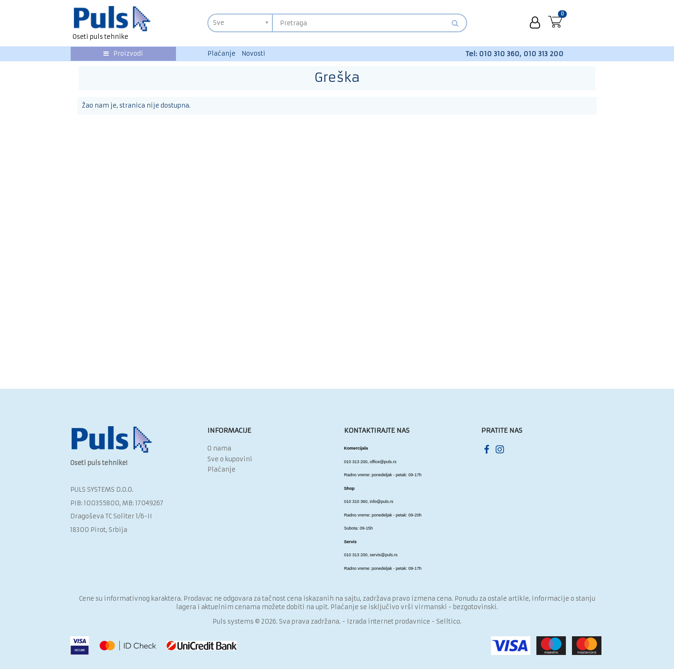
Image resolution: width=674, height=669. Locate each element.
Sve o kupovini (229, 459)
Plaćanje (221, 54)
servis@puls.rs (383, 555)
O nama (219, 448)
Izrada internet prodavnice (388, 621)
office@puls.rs (383, 461)
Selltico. (449, 621)
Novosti (253, 54)
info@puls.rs (381, 501)
